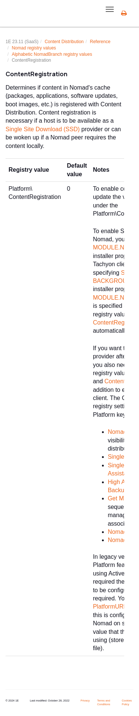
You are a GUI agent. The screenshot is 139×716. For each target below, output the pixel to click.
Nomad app (123, 432)
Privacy (85, 700)
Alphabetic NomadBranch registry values (52, 54)
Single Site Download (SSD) (43, 129)
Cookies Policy (127, 702)
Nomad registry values (34, 48)
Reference (100, 41)
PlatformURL (110, 606)
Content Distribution (63, 41)
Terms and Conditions (103, 702)
